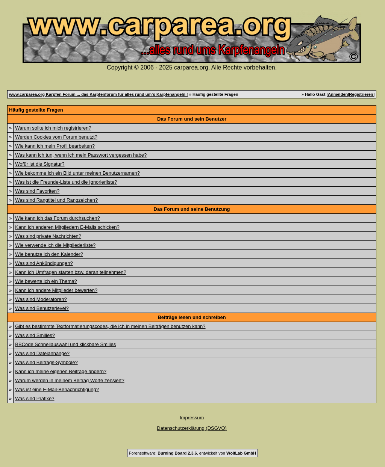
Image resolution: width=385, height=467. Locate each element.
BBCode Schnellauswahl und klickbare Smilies (65, 344)
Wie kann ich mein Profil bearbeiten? (55, 146)
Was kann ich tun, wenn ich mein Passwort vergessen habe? (81, 155)
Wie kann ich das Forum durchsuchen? (57, 218)
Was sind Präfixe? (34, 398)
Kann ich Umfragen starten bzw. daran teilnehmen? (70, 272)
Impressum (192, 417)
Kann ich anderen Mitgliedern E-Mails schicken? (67, 227)
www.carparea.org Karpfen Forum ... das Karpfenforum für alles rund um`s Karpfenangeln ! (98, 94)
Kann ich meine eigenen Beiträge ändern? (60, 371)
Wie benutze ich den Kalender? (49, 254)
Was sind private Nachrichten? (48, 236)
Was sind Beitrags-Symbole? (46, 362)
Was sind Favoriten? (37, 191)
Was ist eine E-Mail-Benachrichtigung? (57, 389)
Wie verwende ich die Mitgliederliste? (55, 245)
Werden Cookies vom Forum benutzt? (56, 137)
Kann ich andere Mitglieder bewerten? (56, 290)
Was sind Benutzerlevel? (42, 308)
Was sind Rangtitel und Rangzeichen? (56, 200)
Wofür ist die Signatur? (39, 164)
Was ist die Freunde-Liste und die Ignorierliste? (66, 182)
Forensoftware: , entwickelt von (192, 453)
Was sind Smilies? (35, 335)
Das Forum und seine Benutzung (192, 209)
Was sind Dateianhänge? (42, 353)
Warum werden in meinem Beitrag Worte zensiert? (69, 380)
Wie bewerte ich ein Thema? (46, 281)
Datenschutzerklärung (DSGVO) (192, 428)
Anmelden (338, 94)
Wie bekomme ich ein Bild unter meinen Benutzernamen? (77, 173)
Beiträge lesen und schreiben (192, 317)
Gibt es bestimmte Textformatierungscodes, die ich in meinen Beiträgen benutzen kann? (110, 326)
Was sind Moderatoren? (41, 299)
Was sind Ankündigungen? (44, 263)
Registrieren (361, 94)
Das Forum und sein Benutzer (191, 119)
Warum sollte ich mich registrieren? (53, 128)
